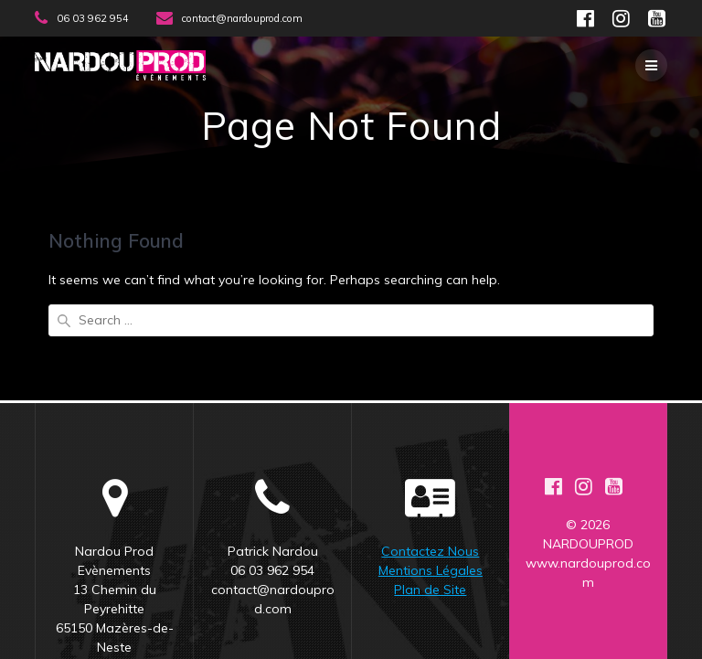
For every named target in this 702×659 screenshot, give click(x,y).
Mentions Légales (430, 500)
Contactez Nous (430, 481)
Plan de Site (430, 519)
